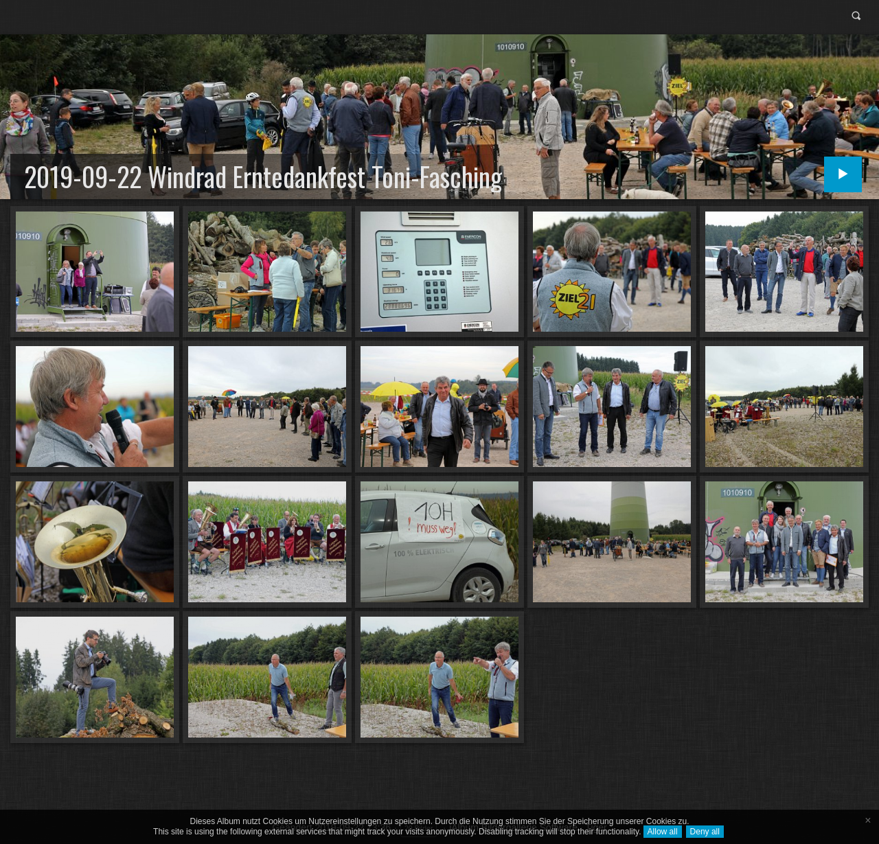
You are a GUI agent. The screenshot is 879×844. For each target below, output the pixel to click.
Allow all (663, 831)
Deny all (705, 831)
